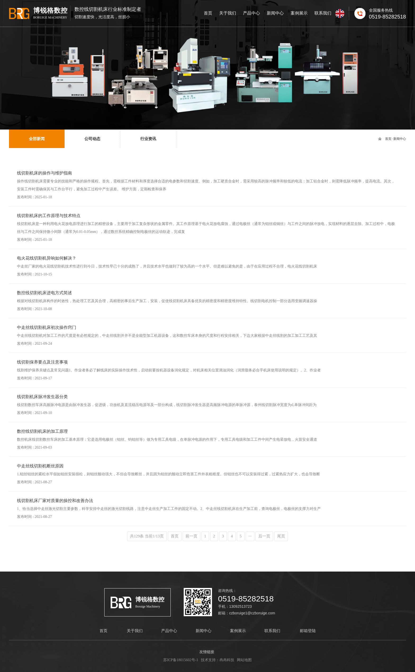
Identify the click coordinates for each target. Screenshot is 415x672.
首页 (388, 139)
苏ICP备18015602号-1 (180, 660)
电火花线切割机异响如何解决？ (46, 258)
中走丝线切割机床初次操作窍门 (46, 327)
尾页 (281, 536)
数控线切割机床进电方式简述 (44, 293)
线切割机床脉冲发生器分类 (42, 396)
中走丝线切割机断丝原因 (40, 466)
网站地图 (244, 660)
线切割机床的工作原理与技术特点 (48, 215)
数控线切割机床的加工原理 (42, 431)
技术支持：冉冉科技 (217, 660)
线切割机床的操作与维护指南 (44, 173)
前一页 (191, 536)
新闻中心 (399, 139)
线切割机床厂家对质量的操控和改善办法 (55, 500)
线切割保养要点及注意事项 (42, 362)
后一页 (264, 536)
